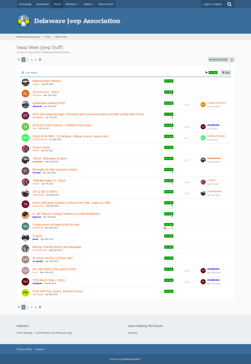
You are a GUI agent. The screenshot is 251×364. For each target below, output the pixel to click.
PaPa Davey (37, 294)
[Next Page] (40, 59)
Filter (226, 72)
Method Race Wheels (46, 81)
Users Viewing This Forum (145, 326)
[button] (231, 59)
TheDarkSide (38, 194)
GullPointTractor (39, 139)
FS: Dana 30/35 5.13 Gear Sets (52, 258)
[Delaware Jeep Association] (125, 21)
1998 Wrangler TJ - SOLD (48, 180)
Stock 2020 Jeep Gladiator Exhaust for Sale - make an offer (71, 203)
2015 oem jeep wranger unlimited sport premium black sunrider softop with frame (88, 114)
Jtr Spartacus (38, 206)
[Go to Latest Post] (203, 104)
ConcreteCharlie (39, 250)
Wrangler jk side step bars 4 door (54, 169)
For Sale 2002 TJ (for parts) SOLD (54, 269)
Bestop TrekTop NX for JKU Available (56, 247)
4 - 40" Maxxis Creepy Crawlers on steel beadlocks (66, 214)
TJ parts (37, 236)
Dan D (35, 272)
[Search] (229, 4)
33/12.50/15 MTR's (44, 191)
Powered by (125, 359)
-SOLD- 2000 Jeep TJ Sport (49, 158)
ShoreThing (37, 227)
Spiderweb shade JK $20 (48, 103)
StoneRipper (38, 117)
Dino (34, 128)
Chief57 (35, 150)
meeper (36, 84)
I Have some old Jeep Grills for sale (55, 224)
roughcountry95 (216, 102)
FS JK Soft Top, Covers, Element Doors (57, 291)
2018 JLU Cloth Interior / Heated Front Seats (61, 125)
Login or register (212, 4)
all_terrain (36, 95)
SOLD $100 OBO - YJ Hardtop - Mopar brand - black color (70, 136)
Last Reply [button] (31, 72)
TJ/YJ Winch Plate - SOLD (48, 280)
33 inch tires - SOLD (45, 92)
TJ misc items (41, 147)
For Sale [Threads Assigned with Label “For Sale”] (168, 81)
